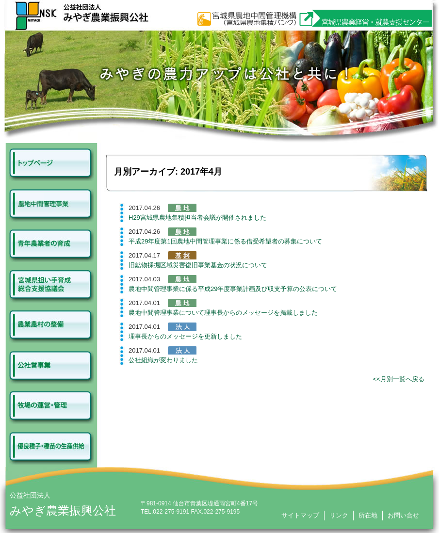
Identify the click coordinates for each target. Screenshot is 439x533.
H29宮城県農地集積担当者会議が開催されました (197, 217)
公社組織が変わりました (163, 360)
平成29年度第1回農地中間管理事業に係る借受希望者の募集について (225, 241)
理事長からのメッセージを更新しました (185, 336)
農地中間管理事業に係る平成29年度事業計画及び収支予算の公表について (233, 288)
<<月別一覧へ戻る (398, 379)
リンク (338, 515)
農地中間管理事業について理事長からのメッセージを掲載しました (223, 312)
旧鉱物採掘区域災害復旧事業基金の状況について (198, 265)
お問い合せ (403, 515)
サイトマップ (300, 515)
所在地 (367, 515)
